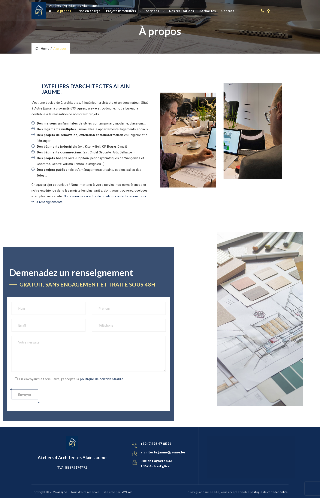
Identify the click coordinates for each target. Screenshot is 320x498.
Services (152, 11)
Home (42, 48)
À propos (64, 11)
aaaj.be (62, 492)
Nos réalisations (181, 11)
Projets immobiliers (121, 11)
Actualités (207, 11)
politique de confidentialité (25, 379)
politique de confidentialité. (269, 492)
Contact (227, 11)
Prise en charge (88, 11)
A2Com (127, 492)
